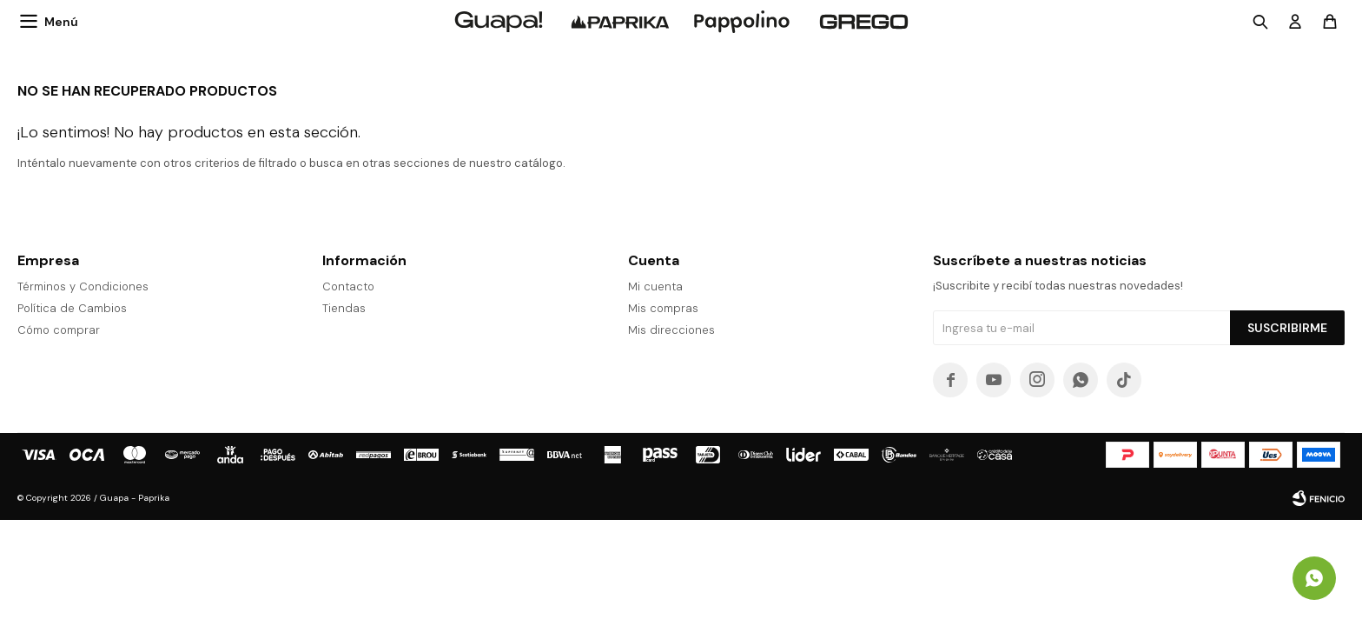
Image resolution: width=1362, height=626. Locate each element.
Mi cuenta (655, 286)
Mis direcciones (671, 330)
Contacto (348, 286)
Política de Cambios (72, 308)
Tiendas (344, 308)
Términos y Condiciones (83, 286)
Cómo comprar (58, 330)
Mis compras (663, 308)
